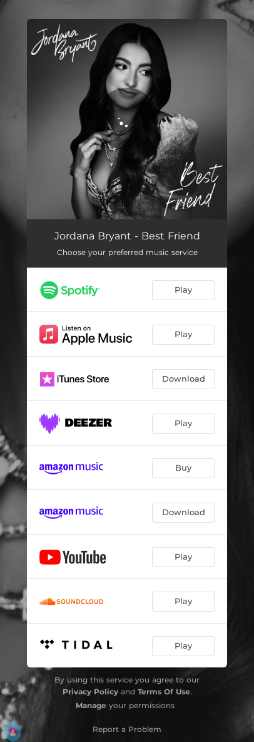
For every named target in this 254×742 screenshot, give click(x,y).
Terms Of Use (164, 691)
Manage (91, 705)
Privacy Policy (90, 691)
